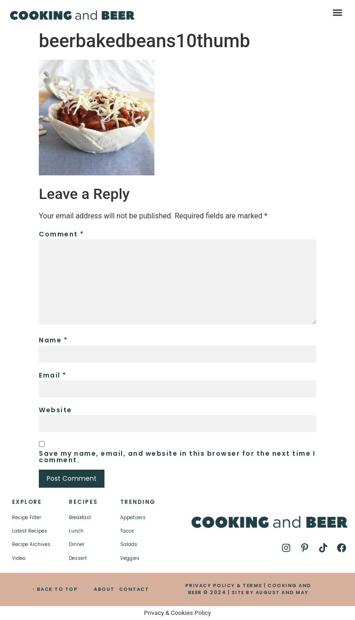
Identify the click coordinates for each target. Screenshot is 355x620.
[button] (337, 12)
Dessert (78, 558)
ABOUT (104, 589)
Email (53, 375)
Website (55, 410)
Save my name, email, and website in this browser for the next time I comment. (177, 456)
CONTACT (134, 589)
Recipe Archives (31, 544)
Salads (128, 544)
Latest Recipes (29, 530)
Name (53, 340)
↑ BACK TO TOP (55, 589)
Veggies (130, 558)
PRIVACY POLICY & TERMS (224, 585)
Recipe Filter (26, 517)
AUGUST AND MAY (282, 592)
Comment (61, 234)
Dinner (77, 544)
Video (18, 558)
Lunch (76, 530)
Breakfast (80, 517)
